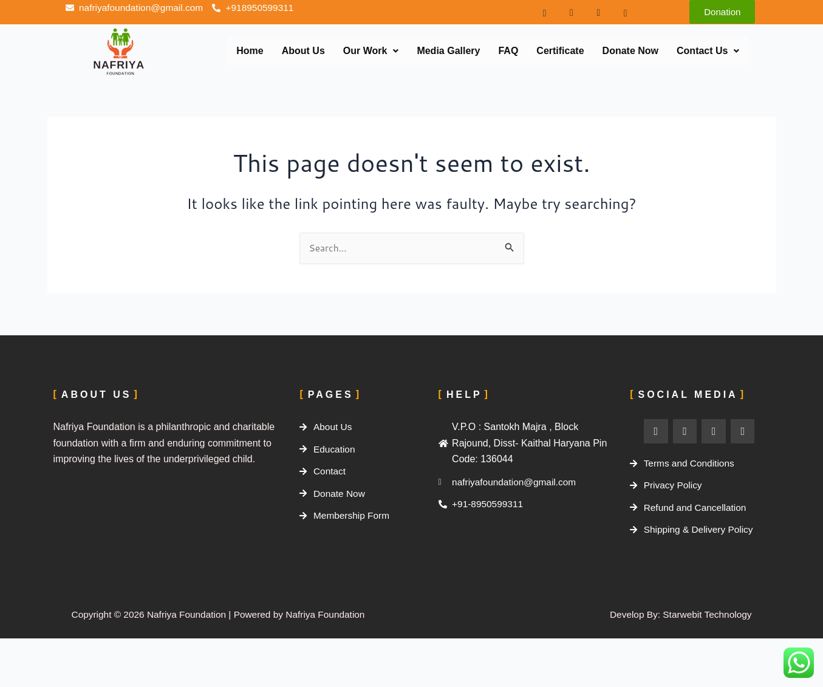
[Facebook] (537, 12)
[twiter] (591, 12)
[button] (371, 51)
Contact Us (708, 51)
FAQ (508, 51)
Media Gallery (448, 51)
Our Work (371, 51)
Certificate (560, 51)
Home (249, 51)
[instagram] (564, 12)
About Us (303, 51)
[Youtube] (618, 12)
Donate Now (630, 51)
